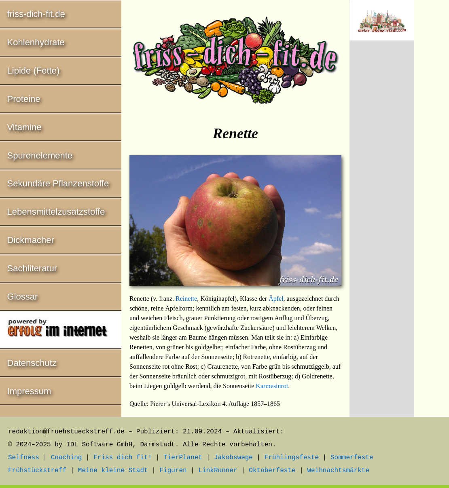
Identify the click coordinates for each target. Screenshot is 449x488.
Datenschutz (32, 363)
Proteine (23, 99)
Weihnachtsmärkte (338, 470)
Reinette (186, 298)
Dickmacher (30, 240)
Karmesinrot (272, 385)
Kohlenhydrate (36, 42)
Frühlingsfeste (292, 457)
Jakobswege (233, 457)
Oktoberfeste (272, 470)
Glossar (22, 297)
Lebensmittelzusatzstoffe (56, 212)
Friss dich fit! (122, 457)
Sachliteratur (32, 268)
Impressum (29, 391)
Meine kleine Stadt (113, 470)
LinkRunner (218, 470)
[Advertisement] (381, 180)
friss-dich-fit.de (36, 14)
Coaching (66, 457)
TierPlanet (182, 457)
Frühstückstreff (37, 470)
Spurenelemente (39, 155)
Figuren (172, 470)
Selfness (23, 457)
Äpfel (276, 298)
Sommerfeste (351, 457)
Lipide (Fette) (33, 70)
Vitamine (24, 127)
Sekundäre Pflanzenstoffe (58, 183)
